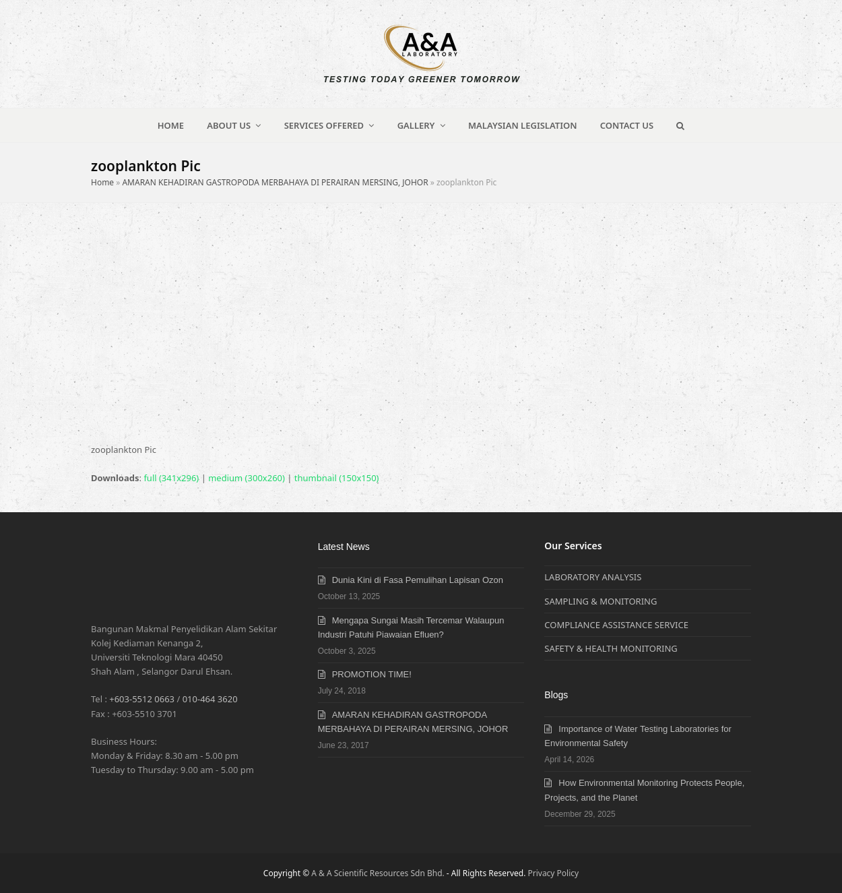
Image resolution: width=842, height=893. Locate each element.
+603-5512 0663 (141, 699)
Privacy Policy (553, 873)
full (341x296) (171, 478)
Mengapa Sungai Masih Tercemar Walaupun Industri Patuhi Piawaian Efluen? (411, 627)
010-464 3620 (210, 699)
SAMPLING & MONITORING (600, 601)
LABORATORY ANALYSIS (592, 577)
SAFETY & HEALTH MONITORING (610, 648)
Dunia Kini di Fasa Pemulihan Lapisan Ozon (417, 580)
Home (102, 182)
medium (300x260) (246, 478)
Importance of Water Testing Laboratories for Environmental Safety (638, 736)
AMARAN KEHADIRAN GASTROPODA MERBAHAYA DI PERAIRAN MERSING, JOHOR (275, 182)
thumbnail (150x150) (336, 478)
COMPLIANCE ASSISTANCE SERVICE (616, 625)
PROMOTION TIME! (372, 674)
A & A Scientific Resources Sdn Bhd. (377, 873)
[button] (680, 125)
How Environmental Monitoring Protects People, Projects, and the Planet (644, 790)
